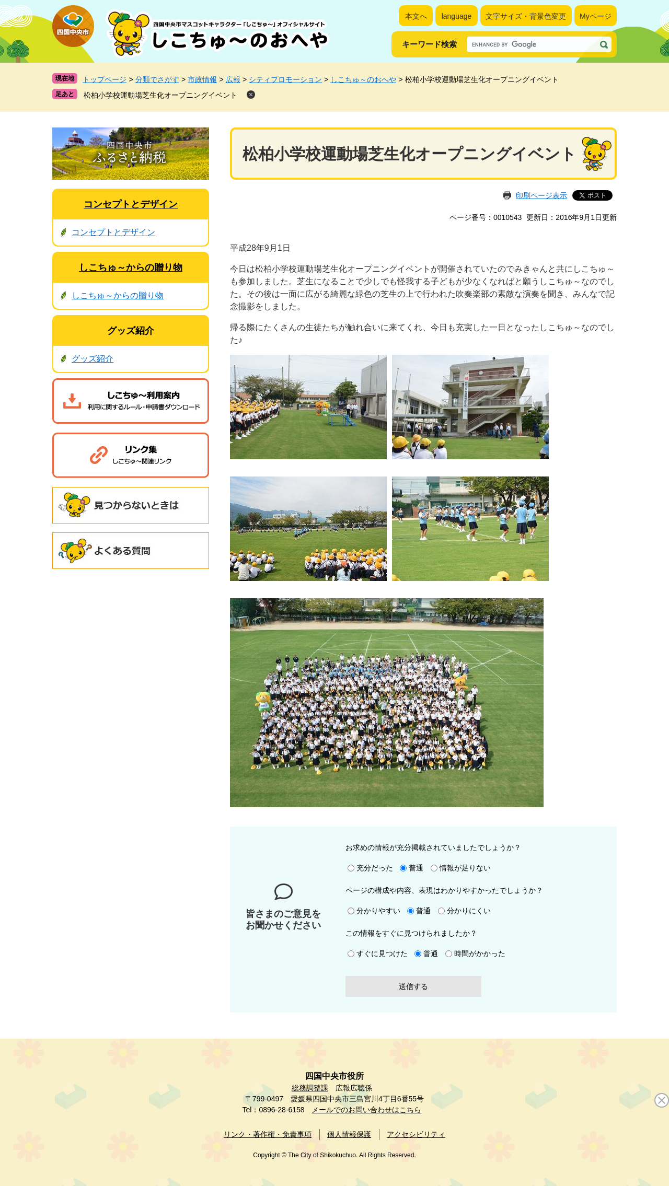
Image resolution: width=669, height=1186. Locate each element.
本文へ (416, 16)
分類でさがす (157, 79)
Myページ (596, 16)
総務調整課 (310, 1088)
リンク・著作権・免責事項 (268, 1134)
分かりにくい (469, 910)
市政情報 (202, 79)
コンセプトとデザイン (131, 204)
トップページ (104, 79)
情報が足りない (465, 868)
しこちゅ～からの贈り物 (130, 267)
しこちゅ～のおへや (363, 79)
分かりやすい (378, 910)
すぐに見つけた (382, 953)
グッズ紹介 (130, 330)
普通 (416, 868)
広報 (233, 79)
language (457, 16)
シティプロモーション (285, 79)
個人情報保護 (349, 1134)
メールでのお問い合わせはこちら (366, 1110)
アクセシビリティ (416, 1134)
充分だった (374, 868)
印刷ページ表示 (541, 195)
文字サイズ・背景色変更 (526, 16)
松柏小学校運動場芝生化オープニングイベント (160, 95)
